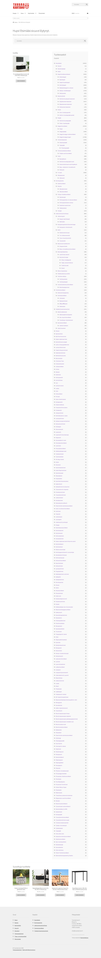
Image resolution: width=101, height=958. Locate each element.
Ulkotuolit (62, 178)
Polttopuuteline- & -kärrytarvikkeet (68, 200)
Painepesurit (59, 754)
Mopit (57, 686)
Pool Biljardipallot (60, 782)
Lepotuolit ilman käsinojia (62, 435)
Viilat (57, 637)
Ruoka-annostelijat (60, 549)
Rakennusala (59, 792)
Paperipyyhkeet (59, 762)
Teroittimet (59, 631)
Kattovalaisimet (60, 536)
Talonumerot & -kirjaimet (62, 489)
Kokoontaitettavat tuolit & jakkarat (68, 164)
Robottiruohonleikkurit (61, 803)
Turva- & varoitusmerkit (65, 238)
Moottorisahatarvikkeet (62, 727)
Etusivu (15, 22)
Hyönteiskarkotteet (61, 467)
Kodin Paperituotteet (61, 470)
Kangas (57, 525)
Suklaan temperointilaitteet (63, 421)
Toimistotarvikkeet (60, 290)
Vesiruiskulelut (59, 847)
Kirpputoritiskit (63, 246)
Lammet (58, 661)
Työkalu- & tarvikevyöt (61, 825)
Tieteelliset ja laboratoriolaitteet (64, 795)
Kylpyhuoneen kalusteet (65, 101)
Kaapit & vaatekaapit (64, 82)
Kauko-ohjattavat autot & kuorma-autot (66, 541)
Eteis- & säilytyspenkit (64, 112)
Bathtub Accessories (61, 355)
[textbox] (50, 18)
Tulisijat (60, 211)
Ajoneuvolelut (59, 333)
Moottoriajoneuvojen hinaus (63, 713)
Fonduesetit (59, 410)
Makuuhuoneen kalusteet (65, 104)
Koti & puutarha (60, 180)
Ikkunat (58, 372)
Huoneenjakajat (61, 68)
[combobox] (50, 18)
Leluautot (58, 670)
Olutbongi (58, 738)
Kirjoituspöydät (63, 142)
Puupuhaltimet (59, 571)
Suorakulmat (59, 705)
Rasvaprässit (59, 626)
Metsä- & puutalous (62, 271)
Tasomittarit (59, 710)
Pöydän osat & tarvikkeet (65, 153)
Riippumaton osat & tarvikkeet (63, 798)
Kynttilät (58, 642)
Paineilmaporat (59, 751)
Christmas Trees (60, 361)
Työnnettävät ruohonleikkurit (63, 806)
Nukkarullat (59, 730)
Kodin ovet (58, 596)
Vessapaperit (59, 765)
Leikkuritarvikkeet (60, 667)
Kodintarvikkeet (62, 183)
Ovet (57, 391)
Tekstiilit (58, 514)
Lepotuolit (58, 432)
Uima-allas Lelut (60, 833)
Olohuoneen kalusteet (64, 107)
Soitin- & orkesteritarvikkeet (63, 508)
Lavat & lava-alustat (64, 254)
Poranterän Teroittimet (62, 784)
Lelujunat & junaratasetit (62, 672)
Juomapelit (58, 519)
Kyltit (59, 230)
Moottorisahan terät (61, 724)
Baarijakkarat (62, 159)
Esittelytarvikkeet (62, 295)
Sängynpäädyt (62, 131)
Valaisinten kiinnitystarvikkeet (63, 836)
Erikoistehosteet (60, 364)
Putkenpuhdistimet (60, 620)
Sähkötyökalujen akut (61, 451)
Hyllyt (59, 71)
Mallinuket (62, 221)
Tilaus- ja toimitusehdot (20, 936)
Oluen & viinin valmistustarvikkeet (64, 506)
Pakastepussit (59, 760)
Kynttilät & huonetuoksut (62, 481)
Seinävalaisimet (60, 538)
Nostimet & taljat (63, 257)
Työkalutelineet (60, 454)
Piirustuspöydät (65, 148)
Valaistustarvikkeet (60, 839)
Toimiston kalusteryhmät (62, 822)
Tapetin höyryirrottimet (62, 350)
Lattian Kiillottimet (61, 347)
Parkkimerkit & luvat (64, 232)
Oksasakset (58, 732)
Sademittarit (59, 484)
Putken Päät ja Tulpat (61, 787)
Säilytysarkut (62, 93)
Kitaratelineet (59, 593)
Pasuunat (58, 768)
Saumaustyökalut (60, 629)
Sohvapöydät (59, 814)
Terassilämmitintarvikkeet (62, 817)
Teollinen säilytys (62, 276)
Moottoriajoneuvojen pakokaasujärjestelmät (67, 719)
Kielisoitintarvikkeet (61, 560)
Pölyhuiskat (59, 689)
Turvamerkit (62, 241)
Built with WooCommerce (29, 950)
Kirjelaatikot (59, 478)
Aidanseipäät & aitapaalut (65, 314)
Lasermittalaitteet (60, 664)
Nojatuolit (58, 437)
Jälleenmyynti (61, 216)
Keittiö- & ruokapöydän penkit (66, 115)
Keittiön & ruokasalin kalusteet (67, 99)
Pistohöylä (58, 779)
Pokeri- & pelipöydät (64, 123)
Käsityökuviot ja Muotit (61, 503)
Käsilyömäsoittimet (61, 645)
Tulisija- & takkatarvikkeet (64, 194)
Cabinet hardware (63, 325)
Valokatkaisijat (59, 844)
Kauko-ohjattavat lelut (61, 339)
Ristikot (58, 801)
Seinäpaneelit (59, 402)
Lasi (57, 383)
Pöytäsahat (58, 790)
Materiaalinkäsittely (63, 252)
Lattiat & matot (60, 385)
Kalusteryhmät (61, 96)
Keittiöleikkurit (59, 544)
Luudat (57, 683)
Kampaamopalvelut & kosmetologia (66, 224)
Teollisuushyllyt (63, 279)
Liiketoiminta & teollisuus (62, 213)
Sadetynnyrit (59, 612)
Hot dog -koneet (60, 459)
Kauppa (14, 13)
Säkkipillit (58, 577)
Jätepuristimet (59, 413)
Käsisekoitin (59, 618)
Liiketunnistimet (60, 680)
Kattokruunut (59, 533)
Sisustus (60, 186)
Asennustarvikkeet (62, 323)
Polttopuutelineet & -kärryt (66, 202)
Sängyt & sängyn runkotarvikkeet (67, 134)
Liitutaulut (62, 298)
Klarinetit (58, 465)
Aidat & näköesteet (62, 312)
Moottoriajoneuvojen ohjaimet (63, 716)
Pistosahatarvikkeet (61, 448)
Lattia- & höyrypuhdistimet (62, 344)
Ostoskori (17, 931)
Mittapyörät (59, 702)
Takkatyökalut (63, 208)
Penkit (59, 109)
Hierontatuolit (59, 429)
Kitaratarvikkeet (60, 590)
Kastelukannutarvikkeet (62, 527)
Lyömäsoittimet (60, 568)
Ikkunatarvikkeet (63, 191)
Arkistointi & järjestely (63, 292)
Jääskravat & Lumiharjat (62, 522)
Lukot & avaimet (62, 328)
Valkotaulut (62, 306)
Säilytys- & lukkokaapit (65, 90)
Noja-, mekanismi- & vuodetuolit (67, 167)
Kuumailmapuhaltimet (61, 615)
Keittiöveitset (59, 547)
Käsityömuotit (59, 656)
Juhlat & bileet (59, 497)
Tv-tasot (60, 172)
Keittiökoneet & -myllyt (61, 415)
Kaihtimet (58, 374)
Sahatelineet (59, 812)
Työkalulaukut (59, 828)
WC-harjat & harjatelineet (62, 697)
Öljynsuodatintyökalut (61, 639)
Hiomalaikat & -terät (61, 440)
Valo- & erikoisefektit (61, 842)
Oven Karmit (59, 743)
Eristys (57, 369)
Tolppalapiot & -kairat (61, 634)
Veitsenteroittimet (60, 424)
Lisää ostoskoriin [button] (21, 81)
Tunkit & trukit (64, 265)
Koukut (57, 604)
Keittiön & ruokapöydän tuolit (66, 161)
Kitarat (57, 585)
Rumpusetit (59, 648)
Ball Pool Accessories (61, 336)
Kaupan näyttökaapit (64, 219)
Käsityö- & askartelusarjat (62, 653)
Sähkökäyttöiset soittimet (62, 574)
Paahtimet (58, 749)
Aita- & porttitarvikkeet (65, 317)
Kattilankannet (59, 530)
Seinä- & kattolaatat (61, 399)
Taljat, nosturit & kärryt (67, 262)
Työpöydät (62, 145)
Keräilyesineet (59, 500)
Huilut (57, 462)
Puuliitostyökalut (60, 623)
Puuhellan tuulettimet (65, 205)
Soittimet (58, 511)
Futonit (59, 66)
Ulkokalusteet (61, 175)
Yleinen (57, 331)
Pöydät (59, 118)
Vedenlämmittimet (60, 353)
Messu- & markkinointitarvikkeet (67, 249)
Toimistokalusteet (62, 139)
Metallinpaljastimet (64, 287)
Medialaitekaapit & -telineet (66, 88)
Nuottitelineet (59, 563)
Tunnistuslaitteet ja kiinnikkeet (65, 284)
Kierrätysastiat (59, 582)
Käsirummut (59, 650)
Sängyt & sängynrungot (65, 137)
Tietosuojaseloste (19, 933)
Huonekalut (59, 63)
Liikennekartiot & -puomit (62, 675)
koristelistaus (59, 380)
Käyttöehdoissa (84, 937)
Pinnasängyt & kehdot (61, 773)
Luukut (57, 388)
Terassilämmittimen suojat (62, 820)
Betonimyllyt (59, 358)
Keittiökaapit (62, 85)
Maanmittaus (59, 678)
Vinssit (63, 268)
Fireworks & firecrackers (61, 407)
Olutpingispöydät (60, 741)
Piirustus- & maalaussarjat (62, 771)
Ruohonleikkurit (60, 757)
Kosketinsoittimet (60, 601)
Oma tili (17, 928)
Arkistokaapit (62, 77)
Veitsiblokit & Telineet (61, 555)
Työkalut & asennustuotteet (63, 309)
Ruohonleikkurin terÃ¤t (61, 809)
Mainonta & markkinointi (64, 243)
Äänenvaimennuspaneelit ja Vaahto (64, 855)
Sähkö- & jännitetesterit (62, 708)
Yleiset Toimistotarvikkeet (62, 853)
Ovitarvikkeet (59, 394)
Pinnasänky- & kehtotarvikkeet (63, 776)
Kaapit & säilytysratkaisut (64, 74)
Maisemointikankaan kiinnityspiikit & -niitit (66, 700)
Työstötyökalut (59, 456)
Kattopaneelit (59, 377)
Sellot (57, 588)
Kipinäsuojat (62, 197)
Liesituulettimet (60, 418)
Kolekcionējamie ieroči (61, 598)
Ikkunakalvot (59, 476)
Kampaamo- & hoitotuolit (65, 227)
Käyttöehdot (31, 13)
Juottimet (58, 445)
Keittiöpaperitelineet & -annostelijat (65, 552)
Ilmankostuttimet (60, 492)
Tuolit (59, 156)
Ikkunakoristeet (63, 189)
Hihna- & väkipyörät (66, 260)
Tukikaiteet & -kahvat (61, 694)
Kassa (22, 13)
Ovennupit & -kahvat (61, 746)
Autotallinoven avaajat (61, 342)
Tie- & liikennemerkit (64, 235)
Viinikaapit (58, 426)
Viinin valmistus (59, 850)
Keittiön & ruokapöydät (65, 120)
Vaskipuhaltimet (60, 579)
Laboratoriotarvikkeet (61, 659)
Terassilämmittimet (61, 495)
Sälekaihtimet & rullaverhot (62, 486)
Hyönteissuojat (59, 473)
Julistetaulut (59, 517)
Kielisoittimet (59, 566)
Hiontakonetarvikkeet (61, 443)
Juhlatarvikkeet (60, 366)
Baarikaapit (62, 79)
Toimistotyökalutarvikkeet (64, 150)
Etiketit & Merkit (60, 404)
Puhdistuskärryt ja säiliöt (64, 273)
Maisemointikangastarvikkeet (63, 609)
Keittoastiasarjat (60, 557)
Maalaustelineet (63, 301)
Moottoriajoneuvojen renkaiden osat (65, 721)
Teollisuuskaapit (63, 282)
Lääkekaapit (59, 691)
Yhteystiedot (42, 13)
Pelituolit (61, 170)
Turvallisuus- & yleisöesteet (66, 320)
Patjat (61, 129)
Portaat (58, 396)
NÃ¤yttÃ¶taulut (63, 303)
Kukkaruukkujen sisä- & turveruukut (64, 607)
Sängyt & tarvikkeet (62, 126)
